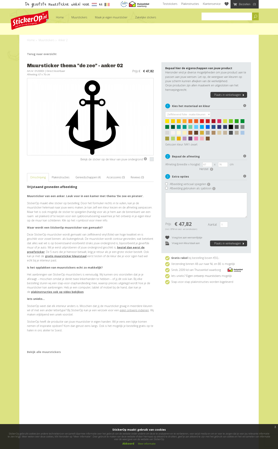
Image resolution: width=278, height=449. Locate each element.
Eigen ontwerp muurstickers (203, 276)
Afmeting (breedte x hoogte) (182, 164)
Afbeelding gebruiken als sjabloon (192, 188)
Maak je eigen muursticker (111, 17)
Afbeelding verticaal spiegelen (190, 184)
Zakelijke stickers (145, 17)
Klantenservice (212, 4)
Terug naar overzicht (42, 54)
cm (232, 164)
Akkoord (128, 443)
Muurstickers (79, 17)
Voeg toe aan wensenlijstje (183, 238)
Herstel (206, 169)
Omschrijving (38, 177)
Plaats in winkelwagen (229, 95)
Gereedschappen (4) (88, 177)
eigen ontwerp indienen (134, 310)
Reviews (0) (137, 177)
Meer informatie (147, 443)
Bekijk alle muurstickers (44, 352)
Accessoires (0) (116, 177)
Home (60, 17)
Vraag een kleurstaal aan (182, 243)
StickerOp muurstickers (30, 20)
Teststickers (170, 4)
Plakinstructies (190, 4)
